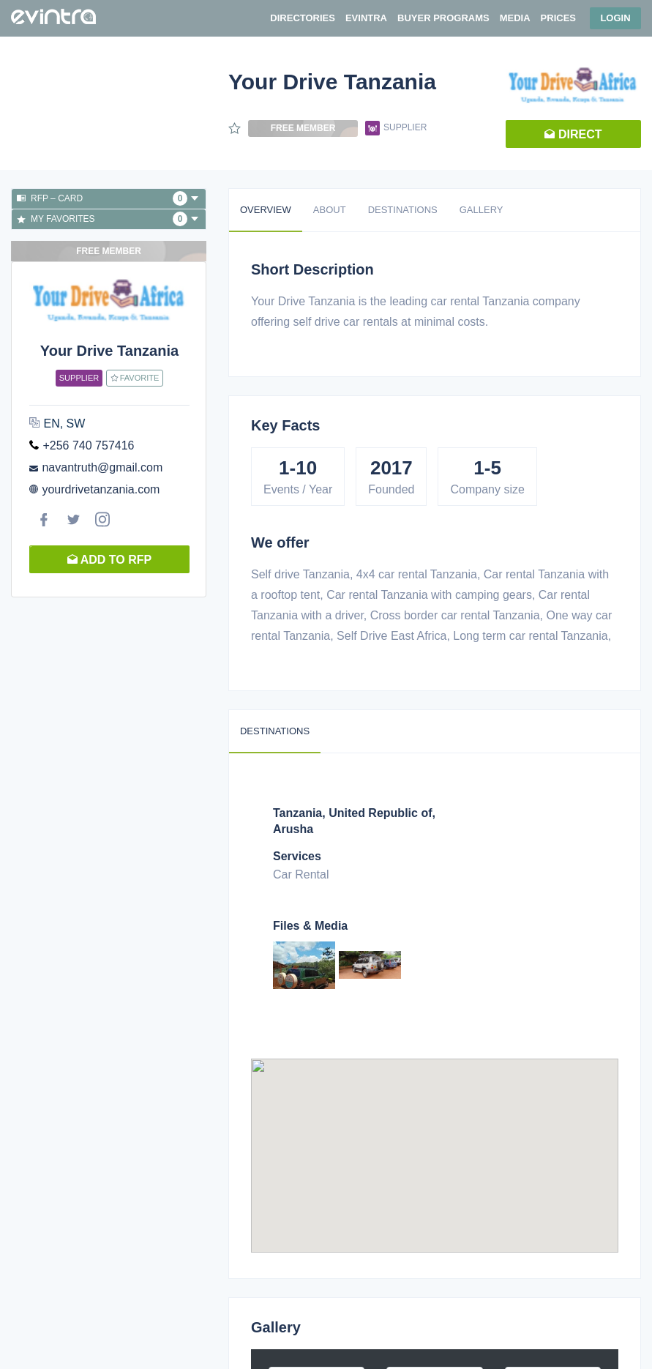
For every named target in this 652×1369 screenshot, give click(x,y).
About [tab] (329, 209)
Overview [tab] (265, 209)
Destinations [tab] (403, 209)
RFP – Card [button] (107, 198)
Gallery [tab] (481, 209)
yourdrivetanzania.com (101, 489)
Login (615, 17)
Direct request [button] (573, 138)
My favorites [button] (107, 219)
